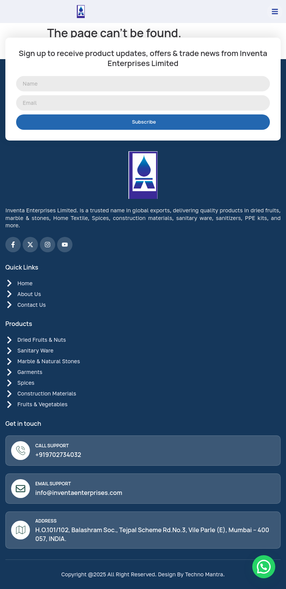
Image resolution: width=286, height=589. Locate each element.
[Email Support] (20, 488)
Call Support (52, 445)
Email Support (53, 483)
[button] (275, 12)
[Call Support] (20, 450)
